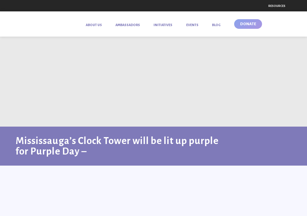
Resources (276, 6)
